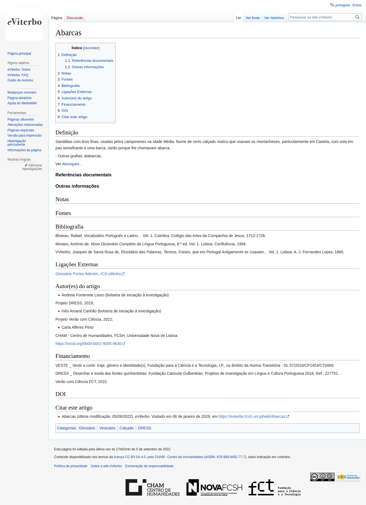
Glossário (87, 428)
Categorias (66, 428)
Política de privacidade (70, 466)
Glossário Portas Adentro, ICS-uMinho (88, 274)
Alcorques (70, 164)
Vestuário (107, 428)
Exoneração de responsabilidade (149, 466)
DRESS (144, 428)
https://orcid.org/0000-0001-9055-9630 (88, 343)
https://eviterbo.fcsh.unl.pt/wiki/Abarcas (252, 416)
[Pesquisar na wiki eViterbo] (325, 17)
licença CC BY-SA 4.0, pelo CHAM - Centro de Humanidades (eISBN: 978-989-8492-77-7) (180, 457)
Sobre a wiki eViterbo (106, 466)
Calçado (127, 428)
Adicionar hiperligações (32, 167)
